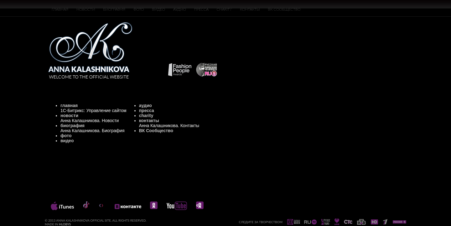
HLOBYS (65, 224)
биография (72, 125)
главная (69, 105)
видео (67, 140)
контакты (149, 120)
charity (146, 115)
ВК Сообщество (156, 130)
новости (69, 115)
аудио (145, 105)
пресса (146, 110)
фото (66, 135)
